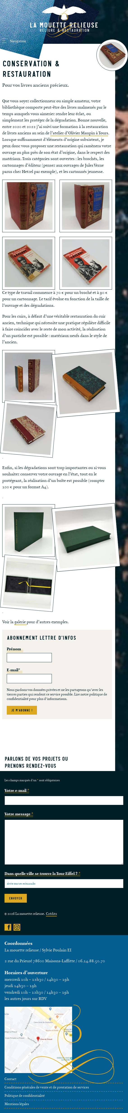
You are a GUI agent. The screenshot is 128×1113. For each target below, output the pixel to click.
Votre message (19, 813)
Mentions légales (17, 1104)
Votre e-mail (17, 790)
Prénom (14, 648)
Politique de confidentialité (25, 1096)
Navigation (14, 41)
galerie (20, 622)
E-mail (13, 670)
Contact (10, 1079)
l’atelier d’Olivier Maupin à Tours (79, 133)
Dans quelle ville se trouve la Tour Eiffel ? (42, 873)
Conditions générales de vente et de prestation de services (47, 1087)
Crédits (51, 914)
